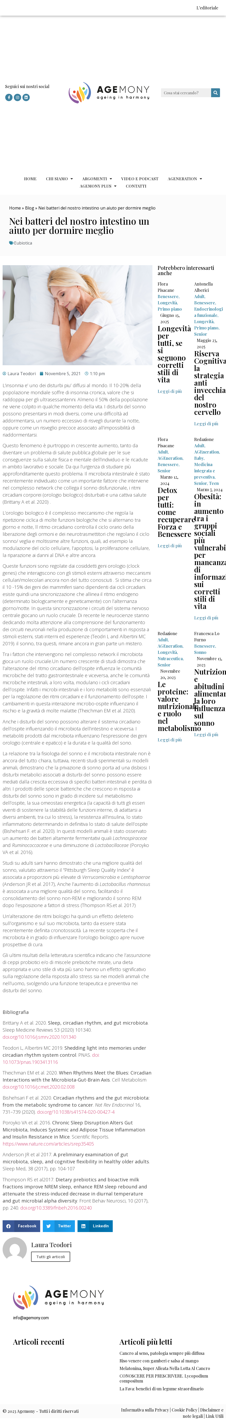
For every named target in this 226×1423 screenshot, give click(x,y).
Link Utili (214, 1416)
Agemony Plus (98, 186)
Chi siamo (59, 178)
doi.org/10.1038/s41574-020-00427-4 (76, 1112)
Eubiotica (23, 243)
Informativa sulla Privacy (145, 1410)
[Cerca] (215, 92)
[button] (170, 391)
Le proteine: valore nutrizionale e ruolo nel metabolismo (179, 706)
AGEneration (185, 178)
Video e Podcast (139, 178)
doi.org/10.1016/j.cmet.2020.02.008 (39, 1087)
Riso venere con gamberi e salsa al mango (159, 1360)
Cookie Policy (184, 1410)
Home (30, 178)
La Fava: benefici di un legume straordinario (162, 1388)
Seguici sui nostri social (27, 86)
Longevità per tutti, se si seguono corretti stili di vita (174, 353)
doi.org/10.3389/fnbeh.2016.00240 (56, 1208)
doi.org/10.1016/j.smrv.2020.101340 (39, 1037)
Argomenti (97, 178)
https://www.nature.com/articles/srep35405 (48, 1144)
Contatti (136, 186)
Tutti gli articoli (50, 1256)
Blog (29, 208)
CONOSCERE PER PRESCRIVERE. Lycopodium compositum (164, 1378)
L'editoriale (207, 7)
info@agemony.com (31, 1317)
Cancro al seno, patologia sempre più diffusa (162, 1353)
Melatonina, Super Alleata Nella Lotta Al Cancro (165, 1368)
